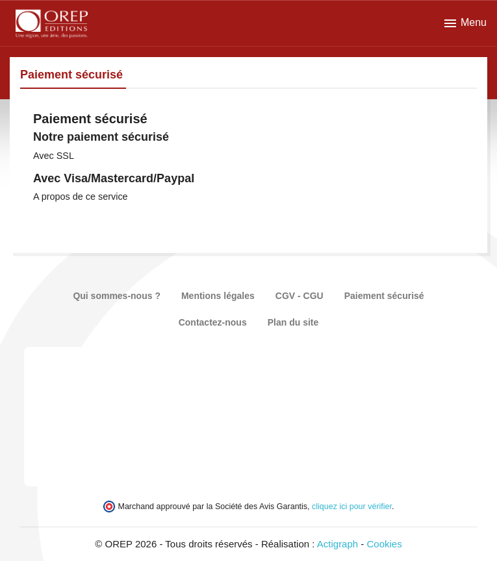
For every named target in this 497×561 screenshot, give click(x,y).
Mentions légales (218, 296)
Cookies (384, 543)
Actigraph (337, 543)
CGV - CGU (299, 296)
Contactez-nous (213, 322)
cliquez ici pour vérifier (352, 506)
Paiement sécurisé (384, 296)
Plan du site (293, 322)
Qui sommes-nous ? (116, 296)
